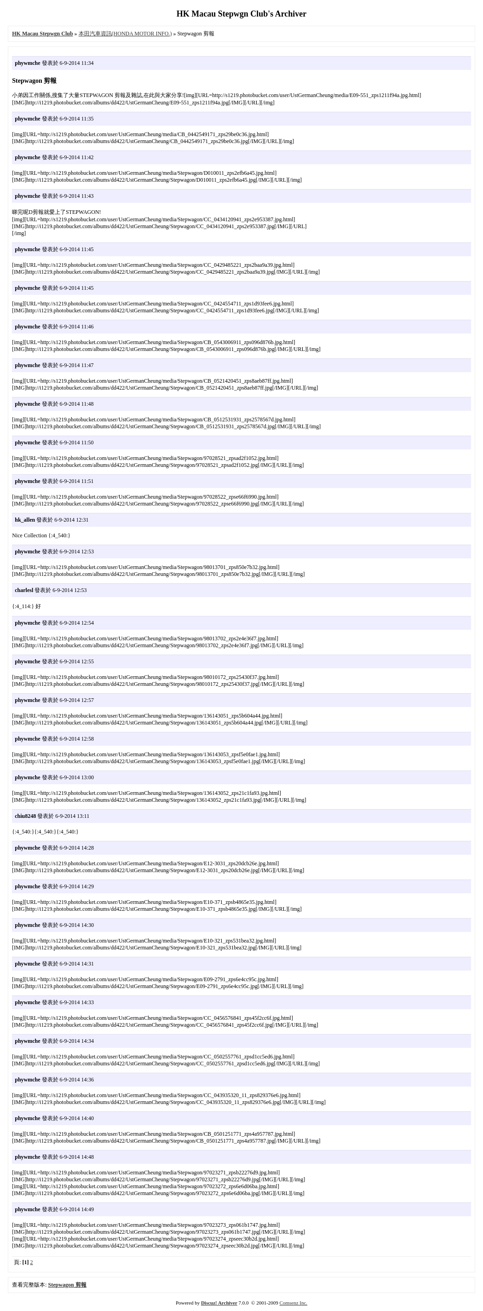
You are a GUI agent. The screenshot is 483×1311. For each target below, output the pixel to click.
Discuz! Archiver (219, 1302)
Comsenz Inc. (293, 1302)
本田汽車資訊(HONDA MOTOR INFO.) (125, 33)
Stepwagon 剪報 (67, 1285)
